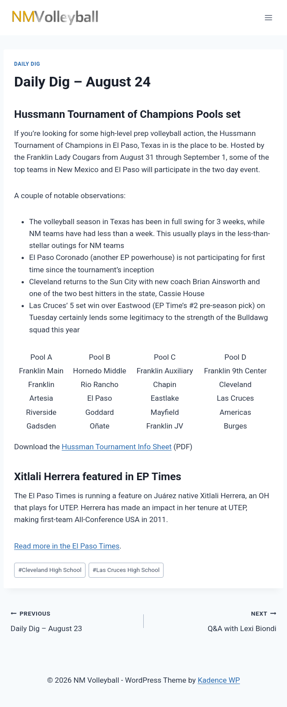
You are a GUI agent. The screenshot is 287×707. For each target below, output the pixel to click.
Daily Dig (27, 64)
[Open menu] (268, 17)
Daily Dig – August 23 (73, 620)
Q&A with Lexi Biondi (214, 620)
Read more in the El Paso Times (66, 546)
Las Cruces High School (126, 569)
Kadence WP (219, 680)
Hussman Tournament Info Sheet (116, 446)
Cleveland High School (50, 569)
